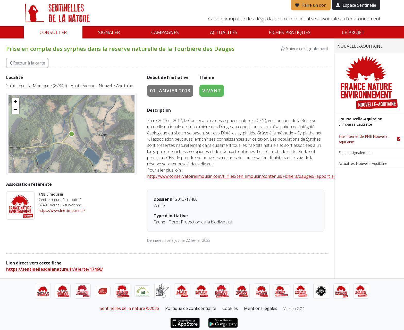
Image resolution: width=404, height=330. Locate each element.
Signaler (109, 32)
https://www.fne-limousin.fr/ (62, 210)
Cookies (230, 308)
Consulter (53, 32)
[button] (15, 102)
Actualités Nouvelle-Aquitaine (363, 163)
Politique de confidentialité (190, 308)
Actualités (223, 32)
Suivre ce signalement (304, 48)
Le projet (353, 32)
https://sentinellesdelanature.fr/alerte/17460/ (54, 269)
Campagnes (165, 32)
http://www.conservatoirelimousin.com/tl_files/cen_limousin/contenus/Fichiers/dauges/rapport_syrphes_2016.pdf (256, 176)
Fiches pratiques (289, 32)
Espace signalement (355, 152)
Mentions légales (260, 308)
